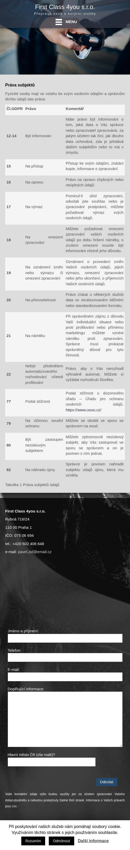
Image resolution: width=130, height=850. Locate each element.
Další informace (93, 841)
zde (14, 806)
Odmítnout (61, 841)
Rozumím (33, 841)
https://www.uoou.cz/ (83, 410)
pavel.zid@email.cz (34, 551)
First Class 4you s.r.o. (65, 6)
